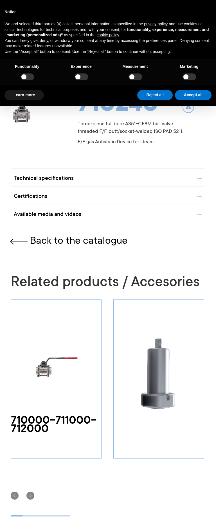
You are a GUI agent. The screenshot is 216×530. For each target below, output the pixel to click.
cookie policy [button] (108, 35)
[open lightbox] (35, 111)
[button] (15, 496)
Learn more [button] (24, 95)
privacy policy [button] (156, 24)
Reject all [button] (154, 95)
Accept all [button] (193, 95)
